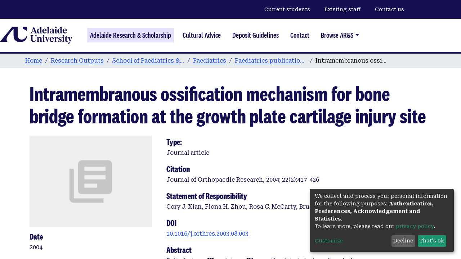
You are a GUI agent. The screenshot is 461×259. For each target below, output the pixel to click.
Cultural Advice (202, 35)
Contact (299, 35)
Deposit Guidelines (255, 35)
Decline (403, 241)
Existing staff (343, 9)
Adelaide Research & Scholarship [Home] (130, 35)
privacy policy (415, 226)
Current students (287, 9)
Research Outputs (77, 60)
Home (33, 60)
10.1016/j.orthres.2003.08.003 (207, 233)
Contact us (389, 9)
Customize (329, 241)
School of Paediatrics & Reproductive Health (148, 60)
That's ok (432, 241)
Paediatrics (209, 60)
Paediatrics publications (271, 60)
